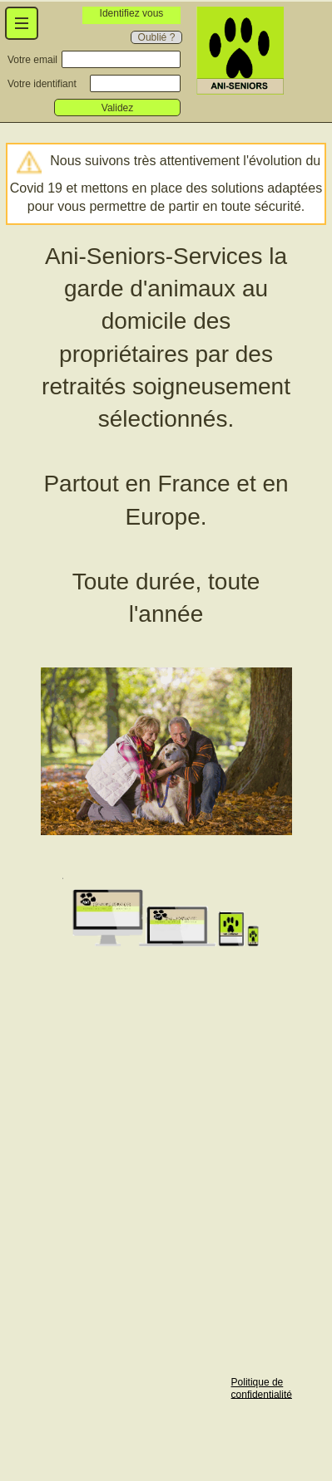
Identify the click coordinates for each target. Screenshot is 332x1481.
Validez (117, 108)
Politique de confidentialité (261, 1388)
